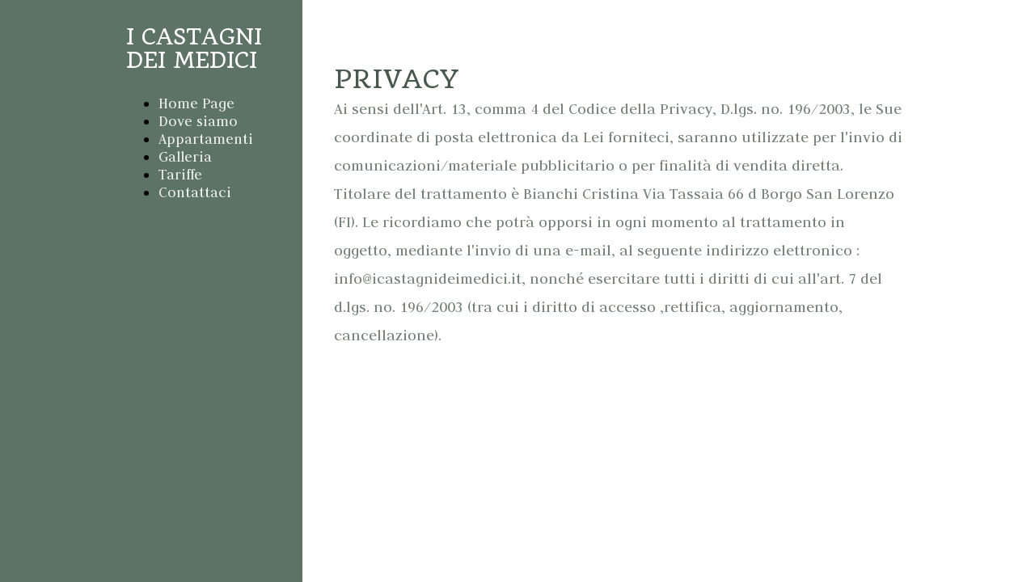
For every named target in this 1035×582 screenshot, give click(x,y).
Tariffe (180, 174)
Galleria (185, 157)
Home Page (196, 103)
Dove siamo (198, 121)
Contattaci (194, 192)
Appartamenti (205, 139)
